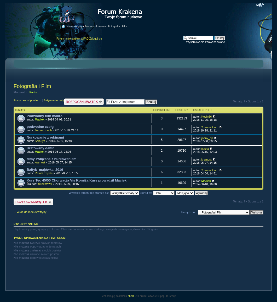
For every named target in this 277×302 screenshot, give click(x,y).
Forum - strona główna (69, 38)
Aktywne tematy (54, 100)
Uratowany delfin (40, 148)
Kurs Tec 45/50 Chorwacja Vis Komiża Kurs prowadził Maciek (76, 180)
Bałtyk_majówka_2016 (45, 170)
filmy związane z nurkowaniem (52, 159)
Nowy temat (84, 101)
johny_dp (207, 138)
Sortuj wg (157, 192)
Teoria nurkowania (95, 26)
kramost (40, 162)
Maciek (39, 119)
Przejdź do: (188, 212)
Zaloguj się (95, 38)
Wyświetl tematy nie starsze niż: (104, 192)
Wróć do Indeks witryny (32, 211)
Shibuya (40, 140)
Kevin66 (206, 116)
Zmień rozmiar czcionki (260, 5)
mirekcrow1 (44, 183)
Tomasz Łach (43, 130)
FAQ (86, 38)
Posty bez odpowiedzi (27, 100)
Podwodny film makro (44, 116)
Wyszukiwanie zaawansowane (205, 41)
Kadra (33, 92)
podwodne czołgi (41, 127)
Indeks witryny (74, 26)
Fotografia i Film (117, 26)
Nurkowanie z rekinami (45, 137)
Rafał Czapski (44, 173)
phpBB (132, 296)
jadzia (205, 148)
